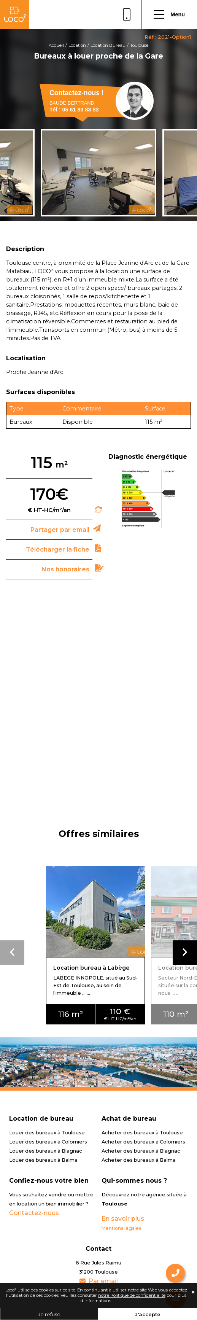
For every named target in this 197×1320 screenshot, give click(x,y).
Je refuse (49, 1314)
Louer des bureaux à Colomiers (48, 1142)
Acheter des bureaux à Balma (139, 1160)
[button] (185, 952)
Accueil (56, 45)
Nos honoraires (65, 569)
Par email (98, 1281)
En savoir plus (123, 1218)
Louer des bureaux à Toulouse (47, 1133)
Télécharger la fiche (57, 549)
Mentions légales (121, 1228)
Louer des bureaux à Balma (43, 1160)
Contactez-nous (34, 1213)
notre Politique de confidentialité (131, 1295)
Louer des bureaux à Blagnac (45, 1151)
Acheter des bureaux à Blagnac (141, 1151)
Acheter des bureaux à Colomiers (143, 1142)
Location (77, 45)
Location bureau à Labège (91, 967)
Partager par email (59, 529)
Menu (169, 14)
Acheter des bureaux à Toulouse (142, 1133)
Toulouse (139, 45)
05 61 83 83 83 (126, 14)
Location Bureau (108, 45)
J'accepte (147, 1314)
